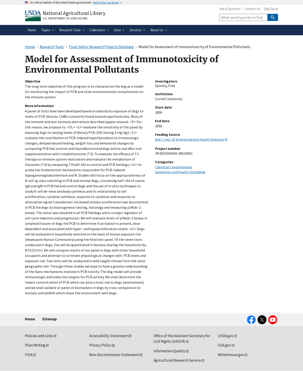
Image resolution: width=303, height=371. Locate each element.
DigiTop (269, 9)
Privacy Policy (100, 345)
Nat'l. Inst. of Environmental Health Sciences (189, 139)
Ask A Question (230, 8)
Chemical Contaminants (173, 167)
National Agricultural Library (74, 13)
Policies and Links (39, 335)
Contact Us (252, 8)
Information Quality (169, 350)
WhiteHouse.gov (231, 354)
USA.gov (224, 345)
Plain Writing (35, 345)
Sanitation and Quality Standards (180, 172)
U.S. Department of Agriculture (65, 18)
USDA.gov (225, 335)
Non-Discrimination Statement (114, 354)
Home (30, 319)
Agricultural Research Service (177, 360)
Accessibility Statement (108, 335)
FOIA (29, 354)
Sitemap (49, 319)
